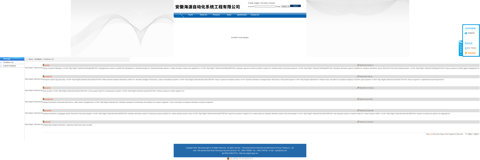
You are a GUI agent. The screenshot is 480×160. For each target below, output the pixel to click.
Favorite (272, 3)
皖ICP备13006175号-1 (230, 153)
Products (216, 15)
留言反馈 (471, 53)
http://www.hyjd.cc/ (204, 148)
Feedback (38, 59)
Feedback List (8, 62)
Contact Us (255, 15)
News (229, 15)
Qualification (242, 15)
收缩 (461, 48)
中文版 (250, 3)
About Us (203, 15)
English (256, 3)
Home (190, 15)
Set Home (264, 3)
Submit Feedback (9, 66)
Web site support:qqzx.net (248, 153)
